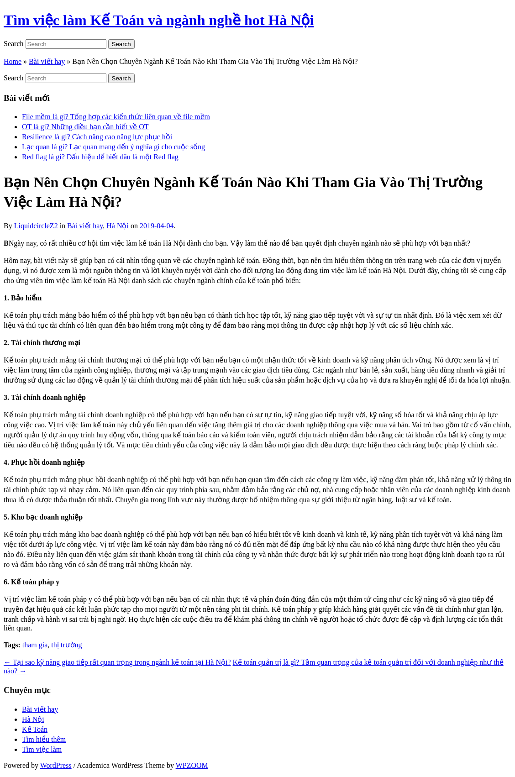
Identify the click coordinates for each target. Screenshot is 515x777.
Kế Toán (34, 729)
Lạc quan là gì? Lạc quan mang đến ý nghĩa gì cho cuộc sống (113, 147)
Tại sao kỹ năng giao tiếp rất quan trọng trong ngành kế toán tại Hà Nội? (117, 662)
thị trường (66, 645)
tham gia (35, 645)
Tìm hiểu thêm (44, 739)
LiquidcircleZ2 (36, 226)
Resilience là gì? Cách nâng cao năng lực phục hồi (97, 137)
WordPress (56, 765)
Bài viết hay (47, 61)
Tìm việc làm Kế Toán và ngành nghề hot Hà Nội (159, 20)
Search (14, 43)
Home (12, 61)
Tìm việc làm (42, 749)
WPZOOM (192, 765)
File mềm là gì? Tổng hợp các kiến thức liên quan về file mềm (116, 117)
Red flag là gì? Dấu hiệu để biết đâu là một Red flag (100, 157)
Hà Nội (117, 226)
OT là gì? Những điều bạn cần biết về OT (85, 127)
